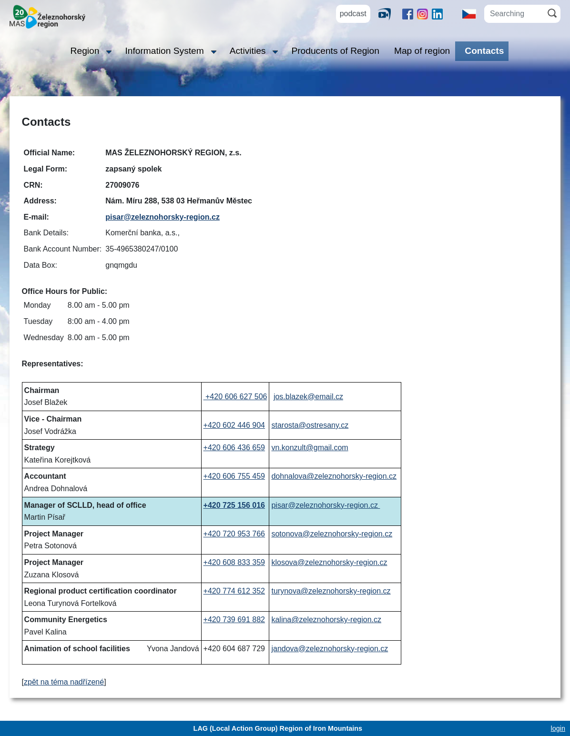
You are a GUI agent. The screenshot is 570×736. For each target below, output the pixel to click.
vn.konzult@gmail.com (309, 448)
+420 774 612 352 (234, 591)
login (558, 728)
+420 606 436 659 (234, 448)
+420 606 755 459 (234, 476)
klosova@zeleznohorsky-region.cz (329, 562)
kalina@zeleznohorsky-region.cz (326, 619)
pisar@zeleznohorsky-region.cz (162, 217)
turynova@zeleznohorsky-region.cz (330, 591)
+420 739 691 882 (234, 619)
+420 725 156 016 (234, 505)
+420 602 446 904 (234, 425)
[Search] (552, 13)
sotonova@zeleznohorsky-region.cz (331, 534)
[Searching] (514, 14)
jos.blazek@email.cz (308, 397)
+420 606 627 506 (235, 397)
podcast (353, 14)
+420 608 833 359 (234, 562)
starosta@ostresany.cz (309, 425)
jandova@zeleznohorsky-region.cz (329, 649)
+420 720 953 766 (234, 534)
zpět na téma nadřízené (64, 682)
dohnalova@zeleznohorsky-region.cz (334, 476)
